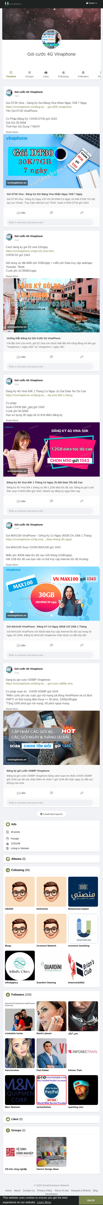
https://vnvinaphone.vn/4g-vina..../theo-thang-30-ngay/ (39, 539)
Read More (12, 132)
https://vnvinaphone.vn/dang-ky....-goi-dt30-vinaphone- (39, 106)
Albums (16, 859)
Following (17, 870)
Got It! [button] (91, 1200)
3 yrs (16, 96)
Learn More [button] (44, 1202)
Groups (16, 1130)
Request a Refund (81, 1190)
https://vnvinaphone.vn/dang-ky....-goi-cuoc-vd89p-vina (39, 683)
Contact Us (29, 1190)
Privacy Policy (44, 1190)
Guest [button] (91, 3)
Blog (95, 1190)
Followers (17, 994)
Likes (14, 1119)
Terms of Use (61, 1190)
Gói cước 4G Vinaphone (51, 54)
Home (8, 1190)
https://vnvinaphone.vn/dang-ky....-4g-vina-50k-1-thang (39, 395)
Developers (51, 1194)
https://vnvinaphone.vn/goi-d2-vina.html (30, 251)
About (17, 1190)
